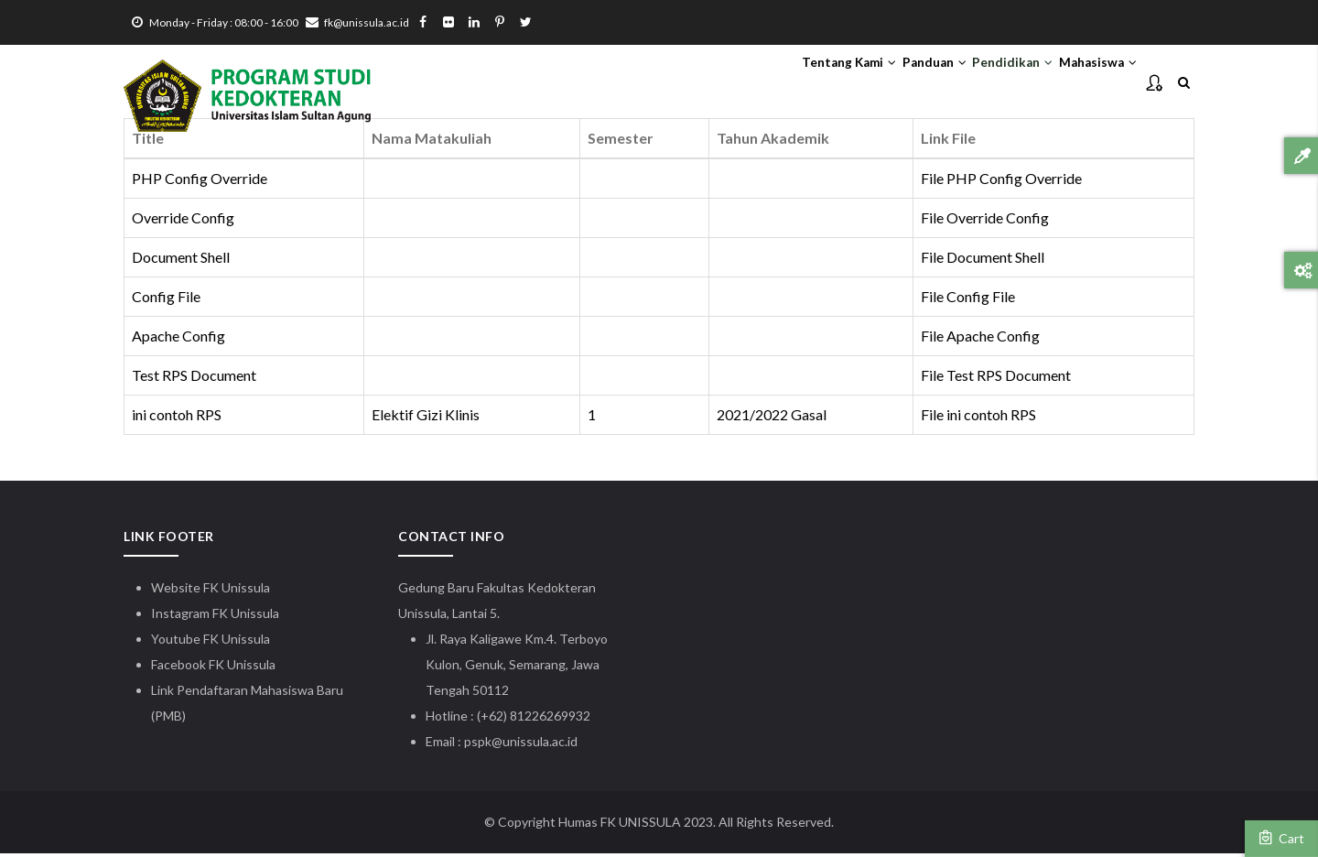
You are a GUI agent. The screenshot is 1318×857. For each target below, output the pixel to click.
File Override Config (985, 222)
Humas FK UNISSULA (619, 825)
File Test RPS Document (996, 378)
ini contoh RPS (176, 418)
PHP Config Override (199, 182)
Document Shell (181, 260)
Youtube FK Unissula (212, 642)
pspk (478, 745)
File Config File (968, 300)
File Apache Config (980, 339)
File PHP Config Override (1001, 182)
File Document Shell (982, 260)
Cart (1281, 838)
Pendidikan (979, 83)
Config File (166, 300)
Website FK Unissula (210, 591)
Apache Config (178, 339)
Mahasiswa (1086, 83)
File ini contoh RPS (978, 418)
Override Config (183, 222)
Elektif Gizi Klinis (426, 418)
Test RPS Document (194, 378)
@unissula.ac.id (535, 745)
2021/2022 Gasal (771, 418)
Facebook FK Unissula (213, 668)
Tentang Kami (772, 83)
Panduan (880, 83)
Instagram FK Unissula (215, 616)
